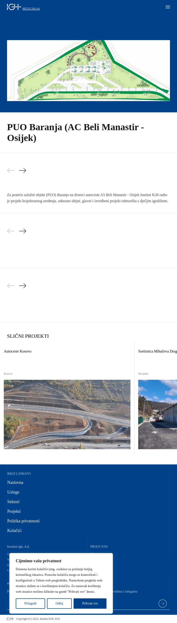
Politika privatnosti (23, 521)
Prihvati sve (90, 603)
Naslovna (15, 482)
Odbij (59, 603)
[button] (168, 7)
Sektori (13, 501)
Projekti (14, 511)
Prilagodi (30, 603)
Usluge (13, 492)
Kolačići (14, 530)
